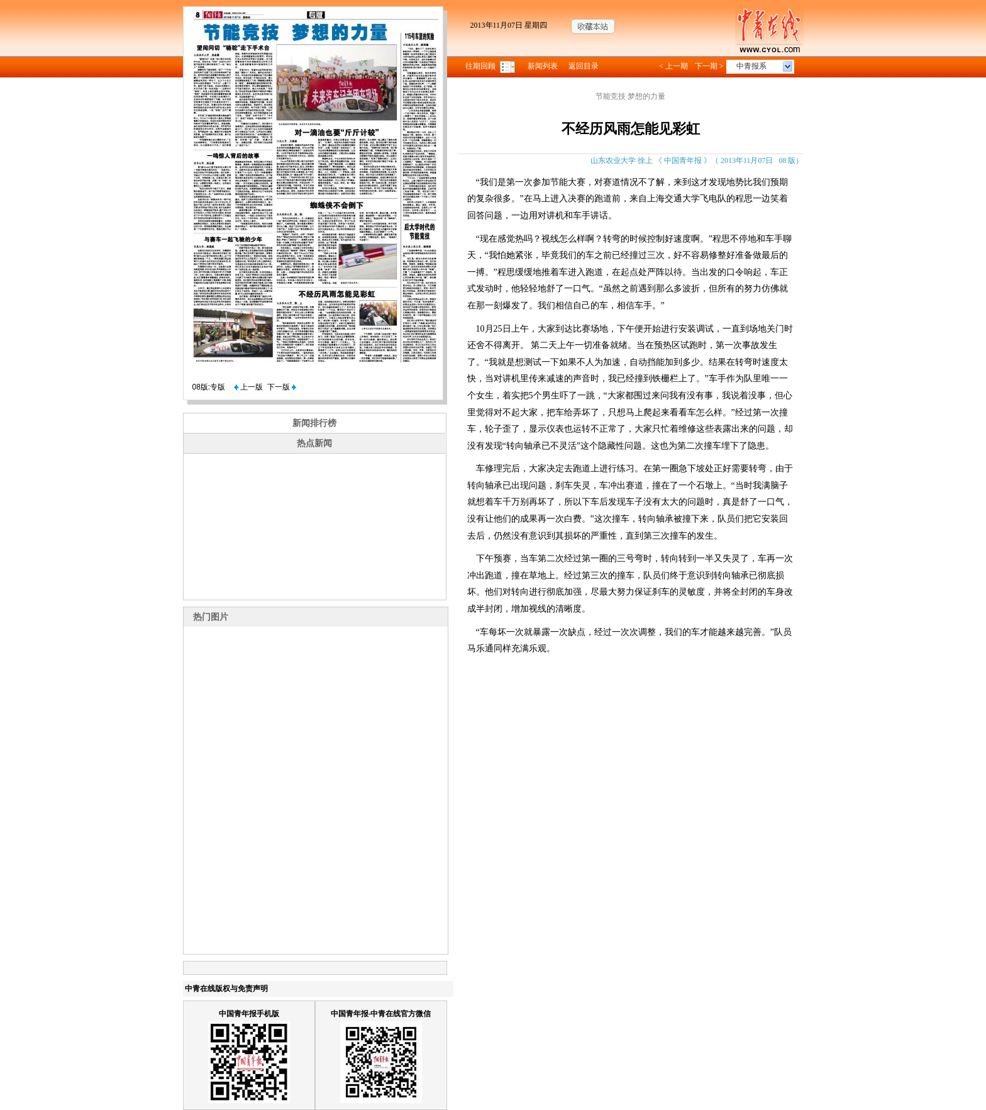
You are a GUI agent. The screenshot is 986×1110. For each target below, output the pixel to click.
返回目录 (583, 66)
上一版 (248, 387)
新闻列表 (543, 66)
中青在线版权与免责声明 (226, 988)
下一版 (281, 387)
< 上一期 (673, 66)
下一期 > (709, 66)
